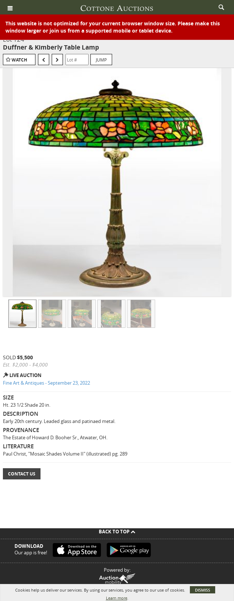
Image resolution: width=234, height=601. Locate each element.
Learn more (116, 598)
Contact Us (21, 474)
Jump (101, 60)
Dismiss (202, 590)
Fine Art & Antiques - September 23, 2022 (46, 383)
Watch (19, 60)
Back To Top (117, 531)
